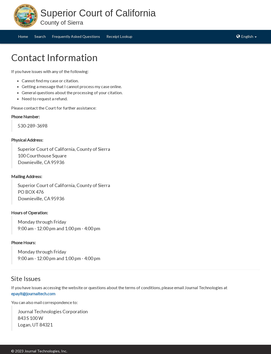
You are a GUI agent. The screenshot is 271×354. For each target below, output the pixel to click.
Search (40, 36)
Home (23, 36)
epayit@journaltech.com (33, 293)
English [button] (246, 36)
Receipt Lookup (119, 36)
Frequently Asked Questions (76, 36)
